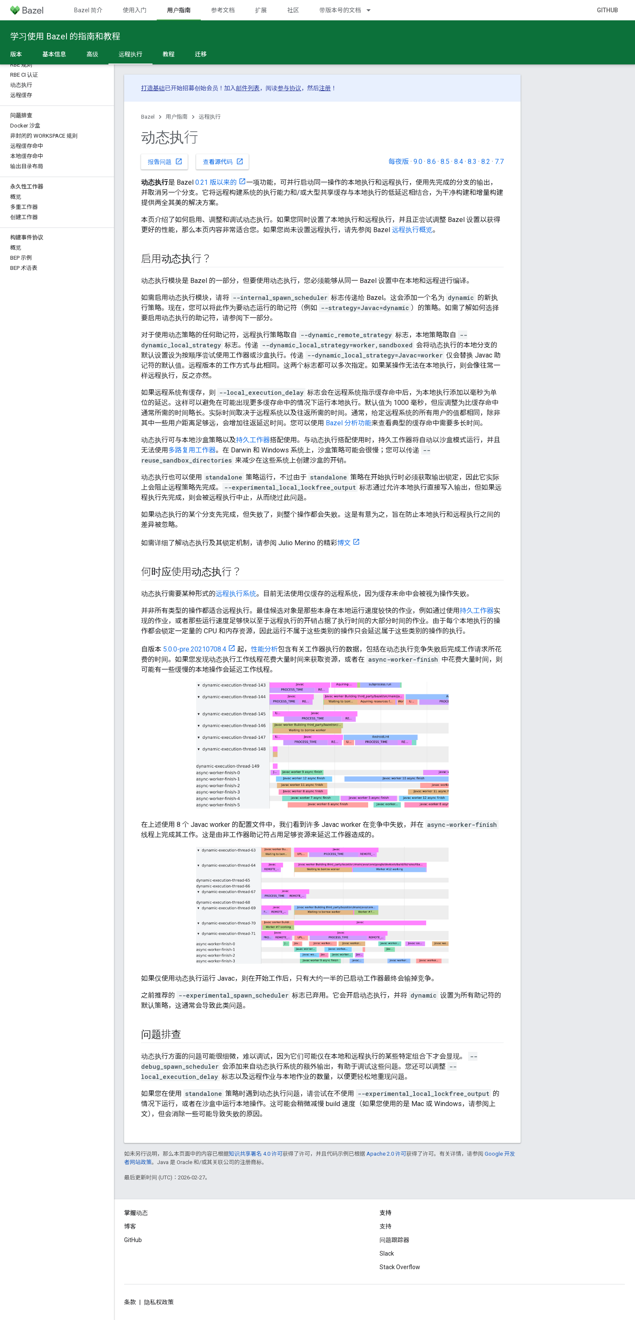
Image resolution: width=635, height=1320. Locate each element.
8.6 (431, 162)
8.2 (485, 162)
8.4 (458, 162)
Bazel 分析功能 (349, 423)
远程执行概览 (412, 230)
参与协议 (289, 88)
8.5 (445, 162)
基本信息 (54, 54)
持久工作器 (253, 440)
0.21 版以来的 (216, 182)
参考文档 (223, 10)
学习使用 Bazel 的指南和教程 (65, 36)
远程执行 (210, 117)
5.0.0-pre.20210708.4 (194, 649)
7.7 (499, 162)
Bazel (148, 117)
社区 (293, 10)
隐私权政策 (159, 1302)
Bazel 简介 (88, 10)
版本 (16, 54)
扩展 (261, 10)
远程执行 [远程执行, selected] (130, 54)
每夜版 (398, 162)
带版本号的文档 (340, 10)
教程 (169, 54)
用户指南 (177, 117)
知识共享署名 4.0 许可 (256, 1154)
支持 (385, 1226)
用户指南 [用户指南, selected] (179, 10)
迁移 (201, 54)
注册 (325, 88)
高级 (92, 54)
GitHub (607, 10)
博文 (344, 543)
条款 (130, 1302)
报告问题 (165, 161)
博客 (130, 1226)
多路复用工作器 (192, 450)
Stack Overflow (400, 1267)
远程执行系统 (236, 594)
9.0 (417, 162)
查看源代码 (223, 161)
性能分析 (264, 649)
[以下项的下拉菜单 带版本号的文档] (372, 10)
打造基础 (153, 88)
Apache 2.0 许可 (386, 1154)
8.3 (472, 162)
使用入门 (135, 10)
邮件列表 (248, 88)
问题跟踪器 (394, 1240)
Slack (387, 1253)
